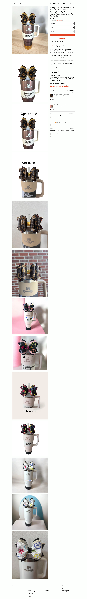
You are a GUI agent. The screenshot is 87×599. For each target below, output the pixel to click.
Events (59, 3)
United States (59, 20)
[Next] (74, 136)
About (54, 3)
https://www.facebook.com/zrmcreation (59, 86)
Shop (50, 3)
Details (52, 46)
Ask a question (60, 41)
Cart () (69, 3)
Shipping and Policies (33, 591)
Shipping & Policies (60, 46)
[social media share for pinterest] (55, 41)
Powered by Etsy (64, 591)
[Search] (74, 3)
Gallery (64, 3)
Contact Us (31, 593)
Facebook (47, 588)
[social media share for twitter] (53, 41)
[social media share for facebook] (50, 41)
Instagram (47, 590)
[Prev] (50, 136)
